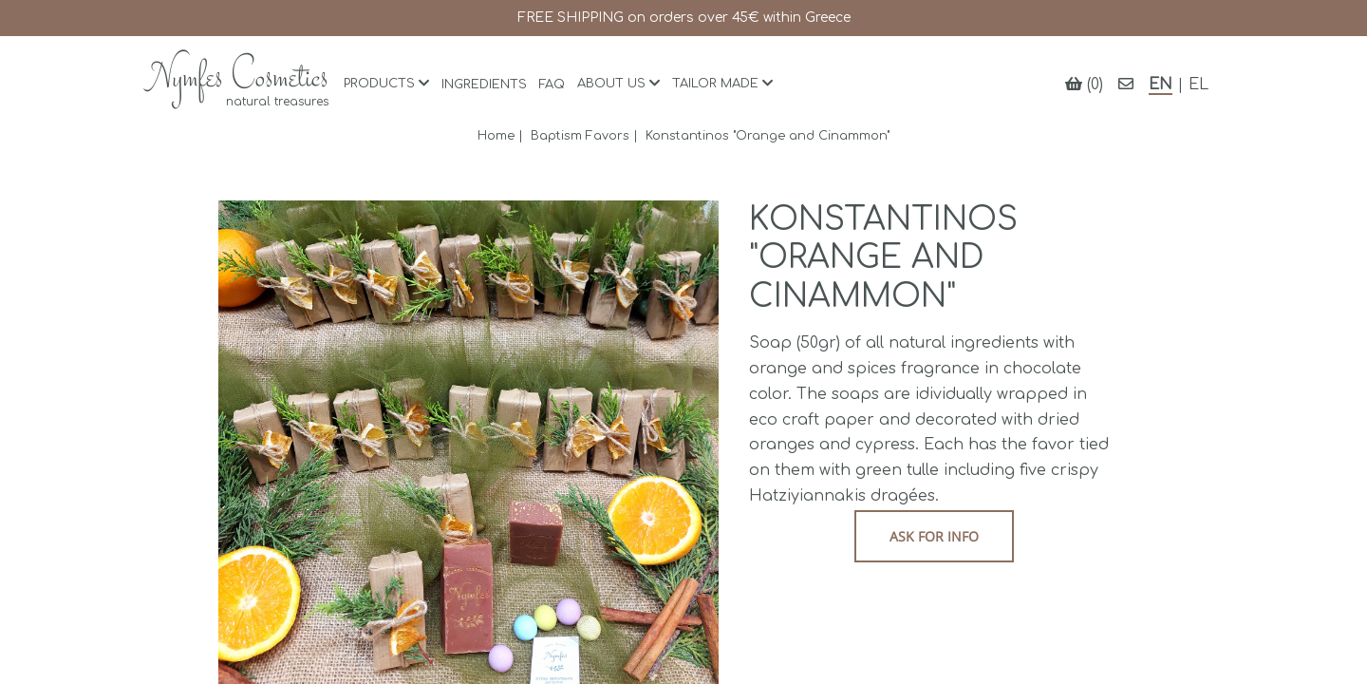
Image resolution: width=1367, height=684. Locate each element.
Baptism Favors (580, 135)
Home (496, 135)
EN (1160, 84)
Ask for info (934, 536)
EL (1198, 84)
